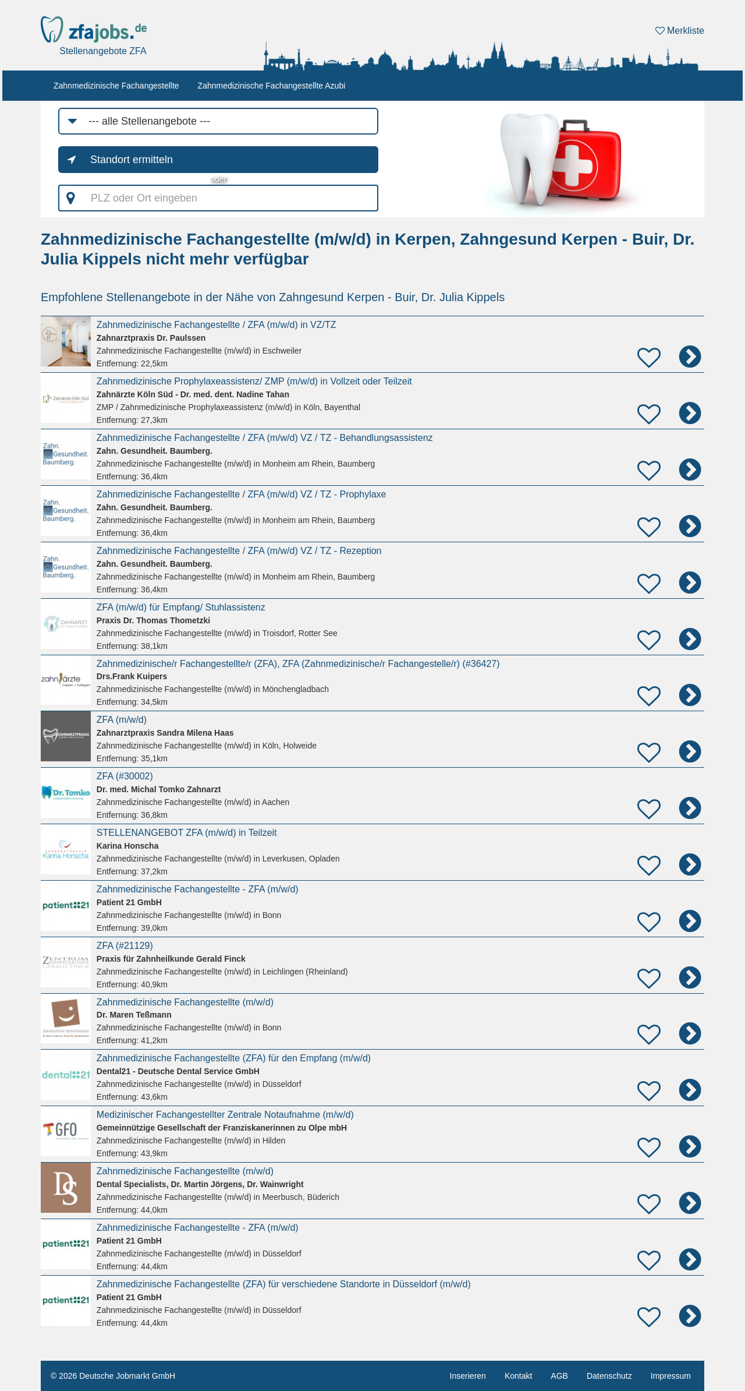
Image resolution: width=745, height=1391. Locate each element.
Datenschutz (609, 1376)
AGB (559, 1376)
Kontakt (518, 1376)
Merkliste (679, 31)
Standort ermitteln (131, 159)
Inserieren (468, 1376)
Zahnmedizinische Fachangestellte (116, 85)
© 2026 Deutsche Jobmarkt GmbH (113, 1376)
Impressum (671, 1376)
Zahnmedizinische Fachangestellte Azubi (272, 85)
